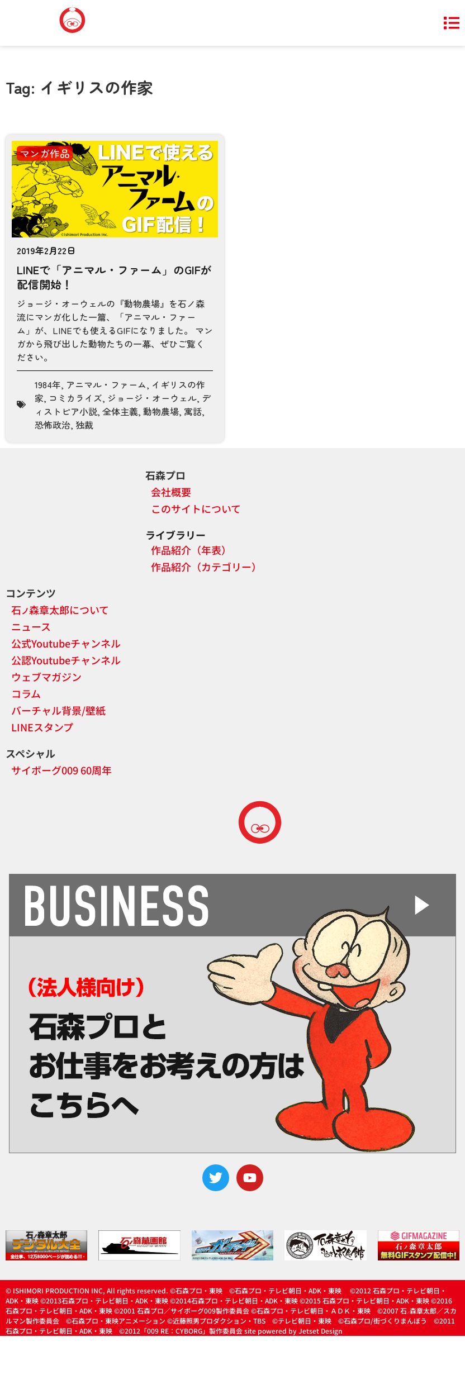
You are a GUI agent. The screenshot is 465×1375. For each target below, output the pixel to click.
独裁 (84, 424)
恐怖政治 (52, 424)
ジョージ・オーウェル (152, 398)
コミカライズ (75, 398)
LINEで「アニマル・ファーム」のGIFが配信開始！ (114, 276)
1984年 (48, 384)
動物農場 (161, 411)
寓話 (193, 411)
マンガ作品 (45, 153)
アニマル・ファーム (106, 384)
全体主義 (120, 411)
